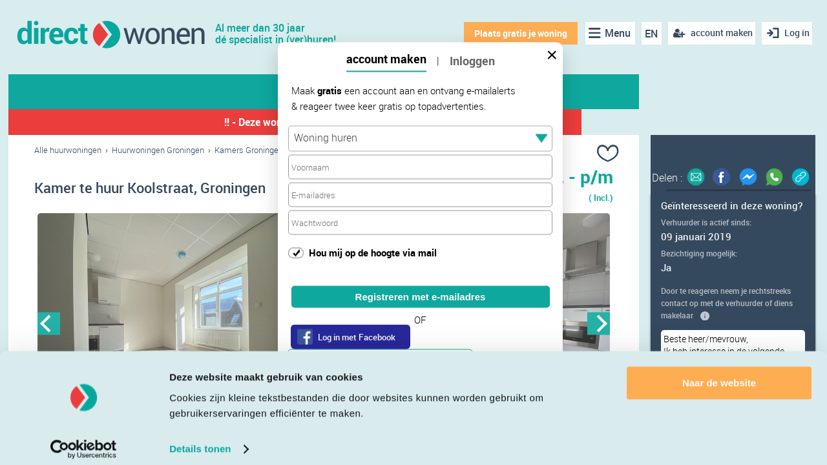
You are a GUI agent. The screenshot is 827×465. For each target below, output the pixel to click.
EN (646, 33)
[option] (178, 326)
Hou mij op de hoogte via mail (373, 251)
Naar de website (719, 373)
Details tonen (200, 439)
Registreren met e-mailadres (420, 296)
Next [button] (598, 326)
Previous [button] (48, 326)
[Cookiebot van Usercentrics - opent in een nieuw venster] (83, 440)
